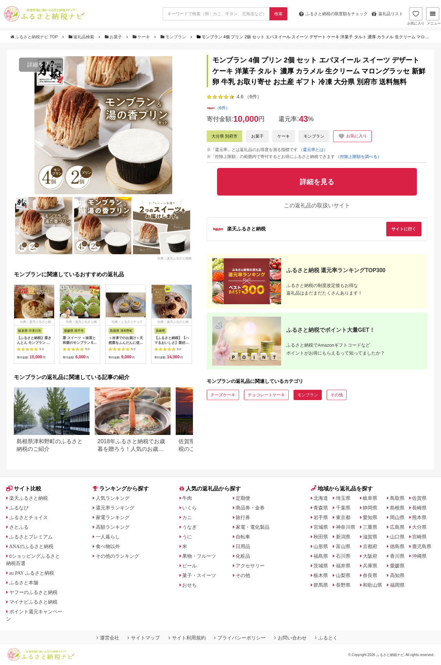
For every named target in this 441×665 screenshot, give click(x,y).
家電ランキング (113, 517)
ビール (189, 565)
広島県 (397, 527)
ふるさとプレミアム (31, 536)
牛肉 (187, 498)
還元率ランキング (115, 507)
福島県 (321, 556)
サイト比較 (23, 489)
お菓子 (114, 36)
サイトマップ (143, 638)
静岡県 (370, 507)
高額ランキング (113, 527)
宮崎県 (419, 536)
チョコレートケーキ (266, 395)
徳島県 (397, 546)
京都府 (370, 546)
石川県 (343, 556)
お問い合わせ (290, 638)
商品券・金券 (250, 507)
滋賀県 (370, 536)
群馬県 (321, 585)
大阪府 (370, 556)
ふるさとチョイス (28, 517)
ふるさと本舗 (23, 582)
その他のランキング (117, 556)
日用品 (243, 546)
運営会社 (107, 638)
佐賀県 (419, 498)
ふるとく (326, 638)
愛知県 (370, 517)
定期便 (243, 498)
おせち (189, 585)
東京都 (343, 517)
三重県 (370, 527)
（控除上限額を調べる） (358, 156)
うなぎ (189, 527)
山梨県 (343, 575)
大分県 (419, 527)
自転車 (243, 536)
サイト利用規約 (187, 638)
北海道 (321, 498)
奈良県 (370, 575)
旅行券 (243, 517)
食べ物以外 (108, 546)
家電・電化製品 (252, 527)
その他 (336, 395)
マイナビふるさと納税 (33, 601)
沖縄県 (419, 556)
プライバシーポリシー (240, 638)
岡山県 (397, 517)
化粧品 (243, 556)
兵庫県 (370, 565)
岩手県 (321, 517)
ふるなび (19, 507)
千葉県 (343, 507)
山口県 (397, 536)
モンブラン (174, 36)
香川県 (397, 556)
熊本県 (419, 517)
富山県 (343, 546)
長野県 (343, 585)
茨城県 (321, 565)
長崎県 (419, 507)
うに (187, 536)
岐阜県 (370, 498)
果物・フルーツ (199, 556)
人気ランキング (113, 498)
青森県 (321, 507)
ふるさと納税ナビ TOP (34, 36)
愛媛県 (397, 565)
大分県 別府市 (224, 136)
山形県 (321, 546)
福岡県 (397, 585)
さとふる (19, 527)
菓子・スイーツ (199, 575)
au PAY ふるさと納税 (31, 572)
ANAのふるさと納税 (31, 546)
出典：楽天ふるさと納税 (174, 258)
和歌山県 (372, 585)
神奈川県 (345, 527)
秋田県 (321, 536)
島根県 (397, 507)
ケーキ (142, 36)
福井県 (343, 565)
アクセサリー (250, 565)
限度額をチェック (333, 13)
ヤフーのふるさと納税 (33, 592)
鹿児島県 (421, 546)
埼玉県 (343, 498)
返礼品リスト (387, 14)
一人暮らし (108, 536)
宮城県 (321, 527)
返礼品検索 (82, 36)
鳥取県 (397, 498)
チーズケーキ (223, 395)
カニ (187, 517)
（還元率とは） (313, 149)
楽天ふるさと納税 (28, 498)
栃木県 (321, 575)
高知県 (397, 575)
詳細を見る (41, 65)
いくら (189, 507)
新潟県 (343, 536)
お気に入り (415, 16)
